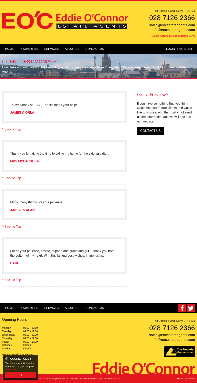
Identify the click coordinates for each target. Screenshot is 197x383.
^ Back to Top (11, 129)
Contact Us (150, 131)
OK (20, 375)
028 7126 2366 (172, 18)
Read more (10, 369)
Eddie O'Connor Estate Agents (38, 378)
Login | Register (179, 48)
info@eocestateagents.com (173, 30)
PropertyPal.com (92, 378)
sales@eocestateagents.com (172, 25)
